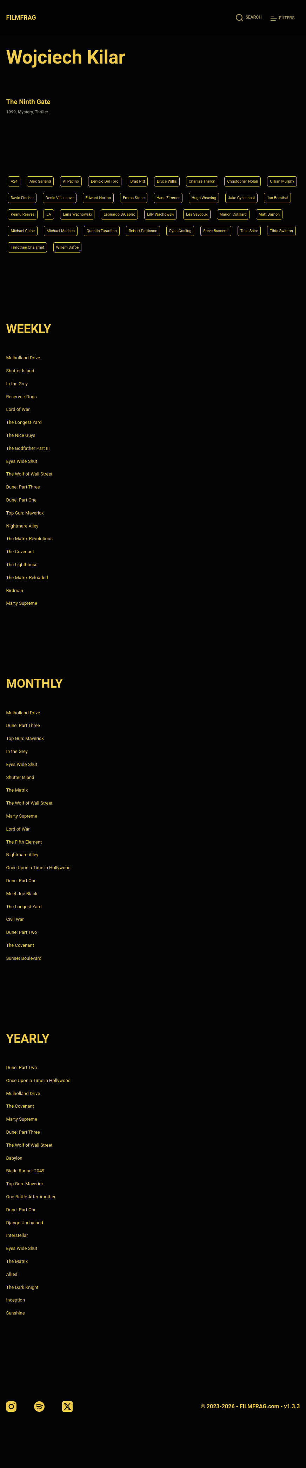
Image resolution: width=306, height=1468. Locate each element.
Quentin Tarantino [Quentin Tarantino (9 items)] (78, 228)
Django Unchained (24, 1222)
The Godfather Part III (27, 448)
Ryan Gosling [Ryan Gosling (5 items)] (172, 228)
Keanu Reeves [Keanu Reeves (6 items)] (196, 193)
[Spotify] (39, 1406)
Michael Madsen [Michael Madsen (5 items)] (29, 228)
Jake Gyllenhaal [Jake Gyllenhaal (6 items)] (113, 193)
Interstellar (17, 1235)
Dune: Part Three (23, 487)
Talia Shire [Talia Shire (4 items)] (253, 228)
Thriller (41, 111)
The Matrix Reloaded (27, 577)
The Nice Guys (20, 435)
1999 (10, 111)
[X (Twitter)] (67, 1406)
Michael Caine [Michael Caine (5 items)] (250, 211)
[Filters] (283, 18)
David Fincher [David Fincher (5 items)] (119, 175)
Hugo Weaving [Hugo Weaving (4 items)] (68, 193)
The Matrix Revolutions (29, 539)
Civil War (15, 919)
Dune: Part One (21, 500)
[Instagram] (11, 1406)
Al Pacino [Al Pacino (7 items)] (81, 157)
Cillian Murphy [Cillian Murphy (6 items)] (77, 175)
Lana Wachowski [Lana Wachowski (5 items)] (260, 193)
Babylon (14, 1158)
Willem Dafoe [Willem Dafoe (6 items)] (121, 246)
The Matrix (17, 790)
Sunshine (15, 1313)
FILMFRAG (22, 17)
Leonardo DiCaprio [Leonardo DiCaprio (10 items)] (31, 211)
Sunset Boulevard (23, 958)
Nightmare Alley (22, 526)
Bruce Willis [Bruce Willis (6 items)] (194, 157)
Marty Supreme (21, 603)
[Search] (249, 17)
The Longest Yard (23, 422)
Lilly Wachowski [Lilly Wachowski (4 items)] (80, 211)
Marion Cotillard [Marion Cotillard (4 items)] (166, 211)
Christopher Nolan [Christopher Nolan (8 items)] (30, 175)
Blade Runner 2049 (25, 1171)
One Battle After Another (30, 1196)
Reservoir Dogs (21, 396)
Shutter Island (20, 370)
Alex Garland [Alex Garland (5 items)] (45, 157)
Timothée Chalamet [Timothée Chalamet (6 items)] (73, 246)
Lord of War (17, 409)
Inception (15, 1300)
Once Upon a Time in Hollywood (38, 867)
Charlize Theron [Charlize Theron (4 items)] (236, 157)
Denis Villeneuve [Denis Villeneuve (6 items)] (164, 175)
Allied (11, 1274)
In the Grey (17, 383)
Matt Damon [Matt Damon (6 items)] (209, 211)
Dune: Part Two (21, 932)
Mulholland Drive (23, 357)
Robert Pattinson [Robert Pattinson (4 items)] (127, 228)
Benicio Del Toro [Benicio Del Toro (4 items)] (121, 157)
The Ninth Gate (33, 101)
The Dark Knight (22, 1287)
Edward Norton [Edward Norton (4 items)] (210, 175)
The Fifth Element (24, 842)
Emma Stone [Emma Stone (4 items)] (253, 175)
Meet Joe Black (21, 893)
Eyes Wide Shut (21, 461)
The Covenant (20, 551)
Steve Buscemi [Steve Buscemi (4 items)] (214, 228)
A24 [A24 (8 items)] (15, 157)
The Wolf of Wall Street (29, 474)
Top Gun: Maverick (25, 513)
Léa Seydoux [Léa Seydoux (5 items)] (124, 211)
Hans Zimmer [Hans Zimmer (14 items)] (25, 193)
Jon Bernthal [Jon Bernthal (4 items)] (155, 193)
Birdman (14, 590)
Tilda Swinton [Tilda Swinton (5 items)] (25, 246)
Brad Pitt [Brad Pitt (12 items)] (160, 157)
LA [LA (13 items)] (227, 193)
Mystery (25, 111)
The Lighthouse (21, 564)
